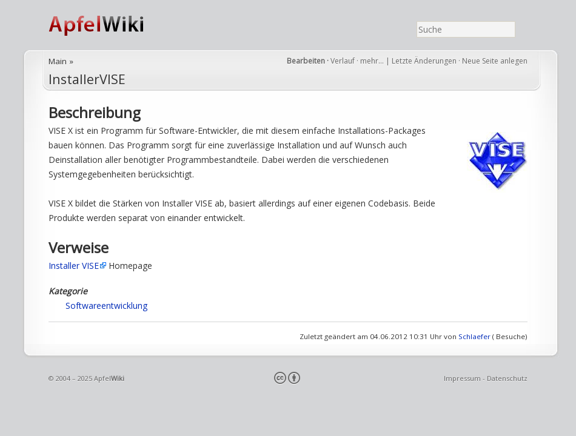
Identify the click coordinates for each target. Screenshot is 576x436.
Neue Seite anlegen (494, 61)
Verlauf (342, 61)
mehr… (373, 61)
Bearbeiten (306, 61)
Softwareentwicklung (106, 305)
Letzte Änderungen (424, 61)
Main (58, 61)
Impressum (462, 378)
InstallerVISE (87, 79)
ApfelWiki (109, 25)
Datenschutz (507, 378)
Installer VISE (74, 265)
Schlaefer (474, 336)
